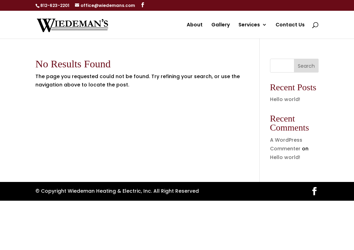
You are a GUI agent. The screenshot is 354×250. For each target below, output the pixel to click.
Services (249, 25)
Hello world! (285, 99)
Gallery (220, 25)
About (195, 25)
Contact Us (290, 25)
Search (306, 65)
